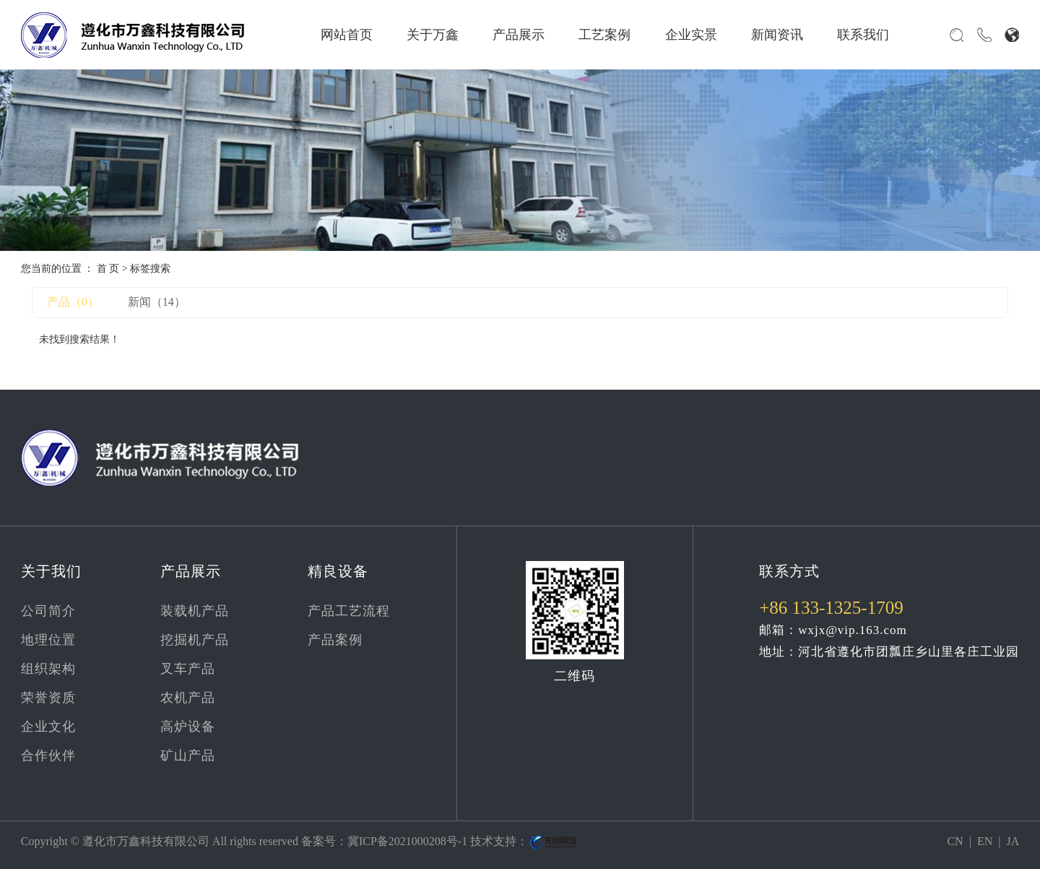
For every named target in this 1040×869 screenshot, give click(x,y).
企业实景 (691, 34)
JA (1012, 841)
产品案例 (335, 640)
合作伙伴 (48, 755)
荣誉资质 (48, 697)
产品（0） (73, 302)
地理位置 (48, 640)
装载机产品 (194, 611)
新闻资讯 (777, 34)
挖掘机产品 (194, 640)
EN (984, 841)
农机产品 (187, 697)
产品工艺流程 (349, 611)
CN (955, 841)
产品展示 (519, 34)
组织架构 (48, 669)
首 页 (108, 268)
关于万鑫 (433, 34)
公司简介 (48, 611)
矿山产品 (187, 755)
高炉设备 (187, 726)
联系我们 (863, 34)
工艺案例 (604, 34)
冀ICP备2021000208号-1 (407, 841)
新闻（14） (157, 302)
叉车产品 (187, 669)
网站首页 (347, 34)
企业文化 (48, 726)
